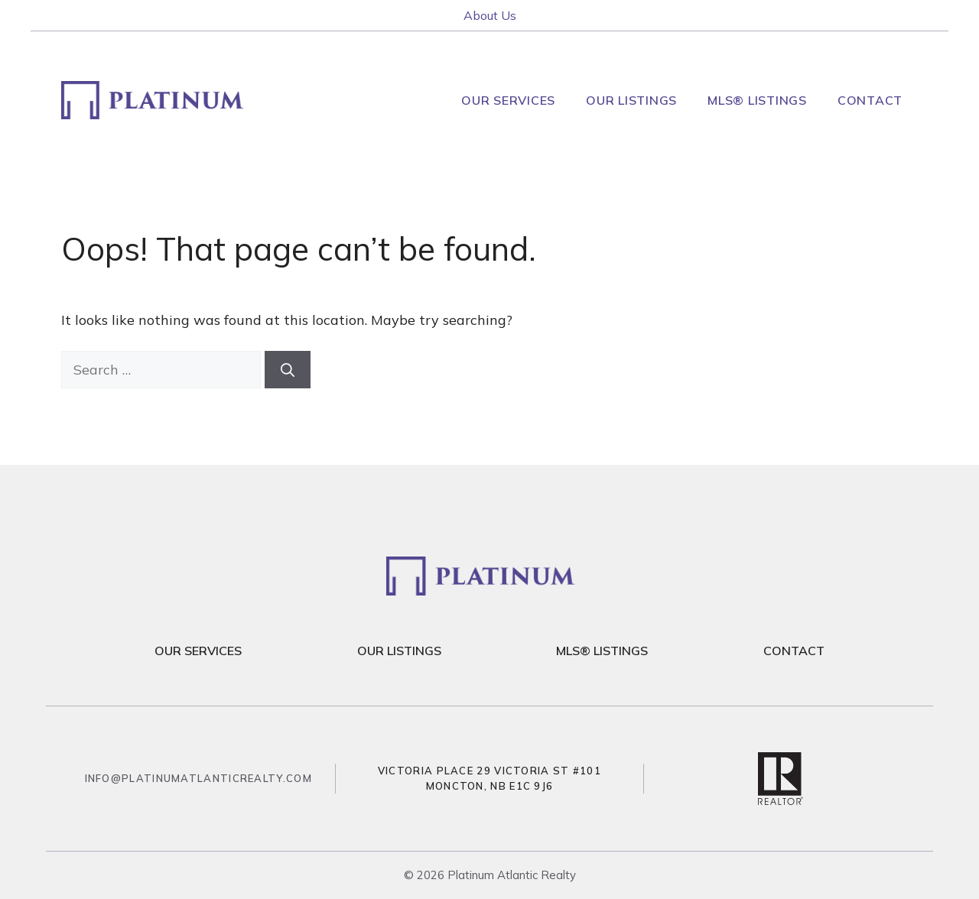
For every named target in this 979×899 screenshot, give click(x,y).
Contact (870, 100)
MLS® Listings (757, 100)
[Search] (288, 369)
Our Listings (631, 100)
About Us (489, 15)
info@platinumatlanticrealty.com (198, 778)
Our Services (508, 100)
